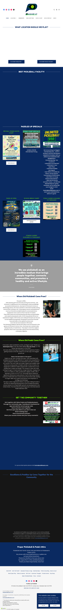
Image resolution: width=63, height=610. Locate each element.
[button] (59, 9)
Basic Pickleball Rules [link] (27, 576)
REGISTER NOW (11, 163)
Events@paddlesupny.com (51, 190)
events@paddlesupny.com (8, 597)
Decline (43, 605)
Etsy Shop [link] (52, 573)
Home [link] (7, 18)
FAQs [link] (34, 576)
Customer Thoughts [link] (36, 573)
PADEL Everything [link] (30, 18)
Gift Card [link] (28, 573)
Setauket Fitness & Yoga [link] (26, 571)
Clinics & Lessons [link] (21, 573)
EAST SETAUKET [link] (16, 571)
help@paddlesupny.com (8, 592)
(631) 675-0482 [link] (35, 588)
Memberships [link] (21, 18)
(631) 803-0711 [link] (27, 588)
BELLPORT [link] (8, 571)
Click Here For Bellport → (16, 61)
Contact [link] (39, 576)
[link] (4, 9)
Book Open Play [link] (47, 18)
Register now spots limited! (31, 221)
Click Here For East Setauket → (46, 61)
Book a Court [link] (39, 18)
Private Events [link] (45, 573)
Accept (55, 605)
